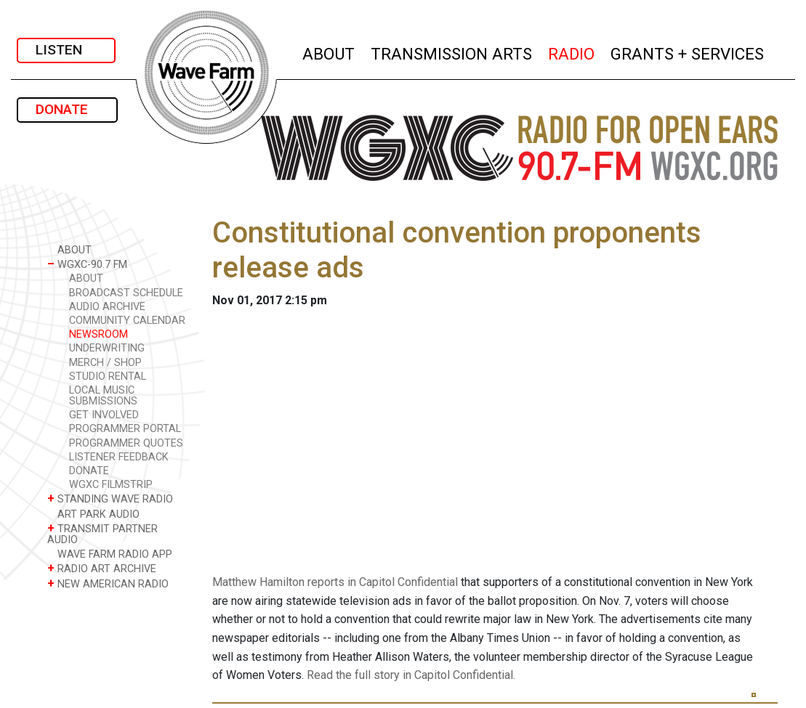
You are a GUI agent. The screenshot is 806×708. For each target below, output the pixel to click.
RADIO (572, 52)
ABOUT (329, 52)
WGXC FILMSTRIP (111, 485)
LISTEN (66, 49)
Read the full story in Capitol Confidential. (411, 675)
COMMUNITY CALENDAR (127, 320)
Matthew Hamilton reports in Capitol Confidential (335, 582)
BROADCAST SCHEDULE (126, 293)
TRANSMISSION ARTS (452, 52)
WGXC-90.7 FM (87, 264)
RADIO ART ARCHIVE (101, 568)
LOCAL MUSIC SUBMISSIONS (103, 395)
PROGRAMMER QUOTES (126, 443)
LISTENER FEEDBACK (119, 457)
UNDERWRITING (107, 348)
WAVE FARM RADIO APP (109, 554)
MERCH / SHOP (105, 363)
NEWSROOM (98, 334)
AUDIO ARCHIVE (107, 307)
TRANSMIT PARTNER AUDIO (102, 533)
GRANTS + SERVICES (688, 52)
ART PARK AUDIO (93, 514)
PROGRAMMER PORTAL (125, 429)
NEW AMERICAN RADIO (108, 583)
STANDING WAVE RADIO (110, 498)
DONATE (67, 109)
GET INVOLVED (104, 415)
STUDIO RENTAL (107, 376)
